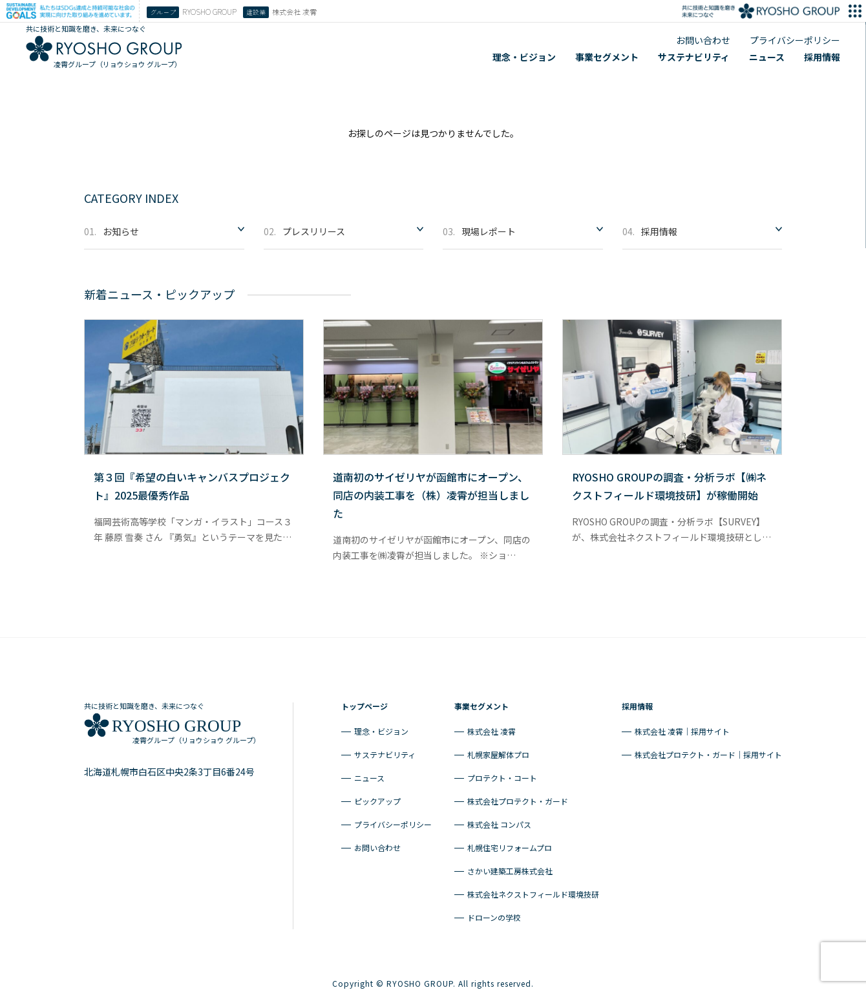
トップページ (364, 702)
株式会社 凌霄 (491, 727)
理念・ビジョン (524, 56)
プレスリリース (304, 228)
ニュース (767, 56)
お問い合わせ (703, 40)
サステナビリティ (694, 56)
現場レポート (479, 228)
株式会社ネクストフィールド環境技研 (533, 890)
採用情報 (822, 56)
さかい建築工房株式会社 (510, 866)
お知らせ (111, 228)
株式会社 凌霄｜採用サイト (682, 727)
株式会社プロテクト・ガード (517, 797)
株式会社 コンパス (499, 820)
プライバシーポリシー (795, 40)
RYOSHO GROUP (192, 12)
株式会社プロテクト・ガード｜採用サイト (708, 750)
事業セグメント (607, 56)
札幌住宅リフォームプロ (509, 843)
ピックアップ (377, 797)
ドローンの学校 (494, 913)
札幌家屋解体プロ (498, 750)
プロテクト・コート (502, 773)
